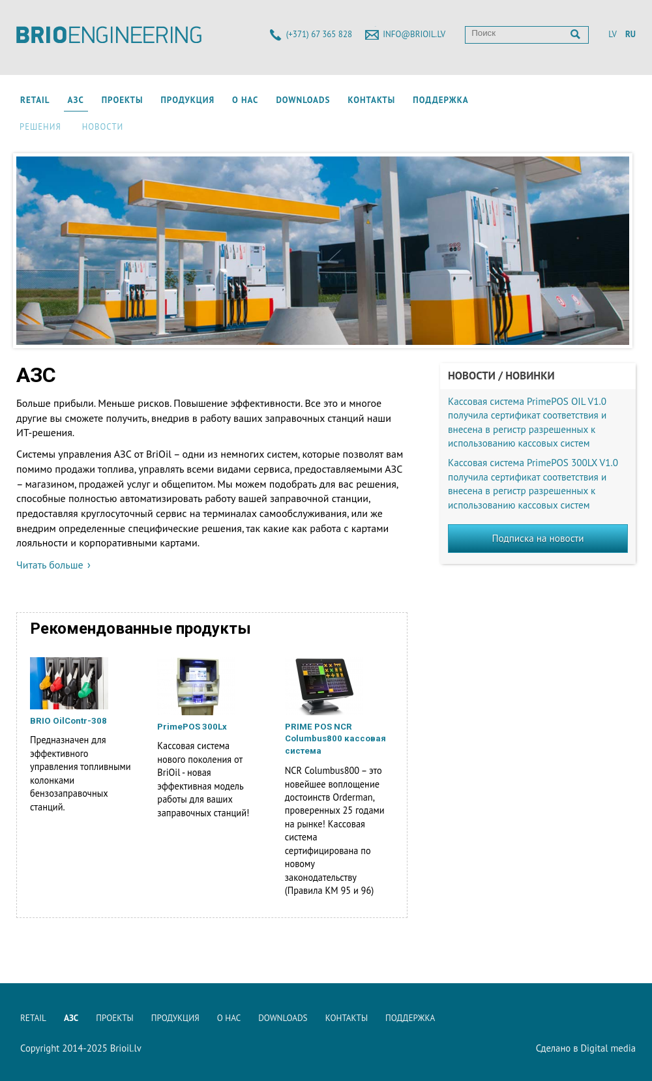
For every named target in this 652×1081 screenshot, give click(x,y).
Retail (35, 100)
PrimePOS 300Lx (192, 727)
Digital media (608, 1048)
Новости (103, 126)
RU (630, 34)
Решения (40, 126)
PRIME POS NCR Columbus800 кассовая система (335, 739)
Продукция (187, 100)
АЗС (76, 100)
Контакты (371, 100)
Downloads (303, 100)
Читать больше (49, 564)
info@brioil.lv (414, 34)
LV (612, 34)
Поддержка (440, 100)
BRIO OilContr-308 (68, 721)
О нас (245, 100)
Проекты (122, 100)
